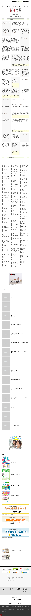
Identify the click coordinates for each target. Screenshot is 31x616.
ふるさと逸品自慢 (14, 224)
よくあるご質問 (18, 589)
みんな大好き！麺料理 (15, 238)
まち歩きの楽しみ (5, 166)
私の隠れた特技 (23, 262)
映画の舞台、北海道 (5, 178)
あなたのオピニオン (23, 193)
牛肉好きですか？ (5, 227)
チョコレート (5, 173)
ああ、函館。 (14, 188)
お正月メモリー (23, 186)
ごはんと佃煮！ (14, 197)
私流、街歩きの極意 (15, 211)
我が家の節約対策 (23, 182)
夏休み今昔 (22, 251)
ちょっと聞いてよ (23, 174)
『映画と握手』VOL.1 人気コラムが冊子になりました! (18, 556)
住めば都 (4, 226)
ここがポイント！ (23, 245)
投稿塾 (15, 6)
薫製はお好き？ (14, 206)
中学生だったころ (5, 188)
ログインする (25, 588)
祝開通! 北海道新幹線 (24, 165)
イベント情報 (11, 588)
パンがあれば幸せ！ (15, 196)
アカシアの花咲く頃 (5, 261)
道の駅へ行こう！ (14, 193)
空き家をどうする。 (5, 200)
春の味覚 (22, 201)
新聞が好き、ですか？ (6, 192)
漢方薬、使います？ (5, 230)
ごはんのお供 (23, 172)
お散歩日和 (22, 227)
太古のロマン (5, 262)
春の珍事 (22, 204)
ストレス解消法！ (23, 208)
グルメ (10, 590)
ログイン (25, 1)
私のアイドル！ (23, 229)
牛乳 (3, 165)
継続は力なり (5, 169)
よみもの (3, 6)
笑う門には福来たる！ (15, 171)
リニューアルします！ (24, 264)
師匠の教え (22, 214)
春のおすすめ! (22, 255)
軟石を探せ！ (14, 221)
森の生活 (4, 211)
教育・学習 (23, 6)
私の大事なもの (14, 259)
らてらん (4, 203)
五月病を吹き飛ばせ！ (15, 263)
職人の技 (13, 189)
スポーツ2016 (14, 254)
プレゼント (7, 6)
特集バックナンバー (5, 590)
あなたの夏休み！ (14, 235)
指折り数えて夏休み (23, 226)
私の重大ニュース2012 (24, 244)
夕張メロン (13, 220)
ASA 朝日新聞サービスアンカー (12, 580)
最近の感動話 (22, 248)
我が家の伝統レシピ (23, 261)
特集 (3, 589)
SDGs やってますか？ (6, 240)
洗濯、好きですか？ (15, 210)
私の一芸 (22, 252)
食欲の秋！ (22, 218)
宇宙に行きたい (5, 208)
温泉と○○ (4, 247)
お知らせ (18, 590)
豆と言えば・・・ (14, 205)
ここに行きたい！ (23, 194)
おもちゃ (4, 189)
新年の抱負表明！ (23, 185)
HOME (4, 588)
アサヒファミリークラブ (3, 3)
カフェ (4, 207)
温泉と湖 (4, 214)
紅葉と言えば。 (14, 213)
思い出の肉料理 (14, 255)
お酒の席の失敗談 (23, 197)
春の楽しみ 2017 (14, 244)
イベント (11, 6)
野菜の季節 (4, 219)
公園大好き (4, 221)
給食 (3, 201)
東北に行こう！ (23, 189)
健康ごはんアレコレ (15, 229)
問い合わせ (27, 6)
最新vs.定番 (22, 223)
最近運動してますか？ (15, 225)
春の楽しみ (13, 266)
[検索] (19, 1)
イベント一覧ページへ (5, 501)
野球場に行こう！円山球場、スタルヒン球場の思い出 (15, 218)
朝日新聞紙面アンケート (11, 582)
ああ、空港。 (5, 222)
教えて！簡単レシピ (23, 178)
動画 (19, 6)
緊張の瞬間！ (14, 262)
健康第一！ (22, 175)
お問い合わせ (18, 588)
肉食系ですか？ (5, 212)
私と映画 (4, 264)
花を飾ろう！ (14, 180)
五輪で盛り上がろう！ (24, 205)
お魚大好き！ (14, 181)
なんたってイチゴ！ (15, 186)
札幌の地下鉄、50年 (6, 249)
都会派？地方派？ (5, 218)
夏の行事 (4, 181)
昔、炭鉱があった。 (15, 192)
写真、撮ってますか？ (15, 166)
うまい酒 (4, 185)
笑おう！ (4, 184)
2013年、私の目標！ (23, 242)
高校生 (4, 172)
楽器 (3, 204)
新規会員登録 (25, 589)
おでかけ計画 (23, 196)
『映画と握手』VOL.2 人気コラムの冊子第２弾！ (17, 550)
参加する (28, 1)
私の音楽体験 (23, 190)
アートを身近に (14, 165)
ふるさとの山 (5, 197)
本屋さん (4, 170)
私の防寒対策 (23, 209)
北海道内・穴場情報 (23, 179)
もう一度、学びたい (5, 191)
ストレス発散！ (23, 202)
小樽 (3, 215)
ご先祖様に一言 (23, 183)
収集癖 (4, 182)
